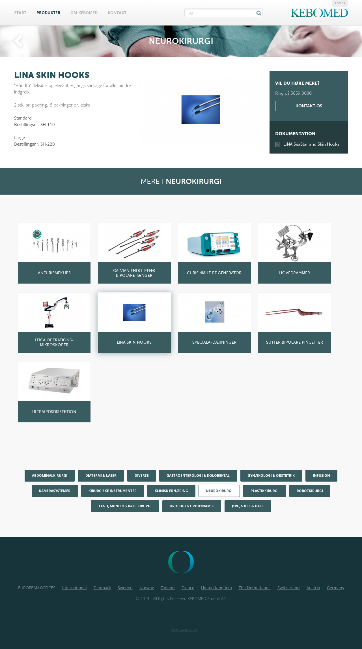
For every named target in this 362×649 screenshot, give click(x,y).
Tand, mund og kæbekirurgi (125, 506)
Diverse (142, 475)
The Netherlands (255, 587)
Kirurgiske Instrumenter (113, 490)
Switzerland (288, 587)
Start (20, 12)
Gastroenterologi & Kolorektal (198, 475)
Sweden (125, 587)
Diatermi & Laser (101, 475)
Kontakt (117, 12)
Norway (146, 587)
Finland (168, 587)
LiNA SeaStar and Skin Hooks (311, 144)
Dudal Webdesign (184, 630)
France (188, 587)
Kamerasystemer (54, 490)
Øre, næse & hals (248, 506)
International (74, 587)
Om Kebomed (84, 12)
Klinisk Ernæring (171, 490)
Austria (313, 587)
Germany (335, 587)
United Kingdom (216, 587)
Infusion (321, 475)
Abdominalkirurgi (49, 475)
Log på (340, 3)
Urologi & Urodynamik (192, 506)
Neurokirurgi (219, 490)
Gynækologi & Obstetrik (271, 475)
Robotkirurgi (310, 490)
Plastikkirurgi (265, 490)
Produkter (48, 12)
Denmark (102, 587)
